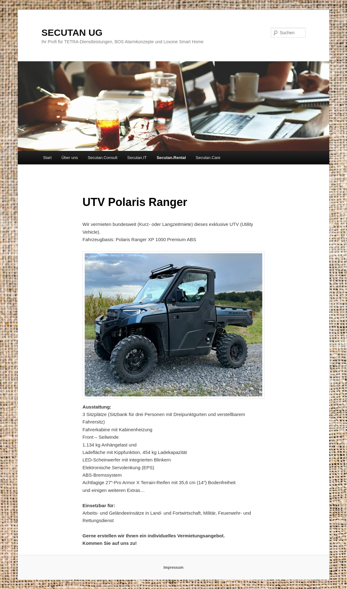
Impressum (173, 567)
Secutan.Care (208, 157)
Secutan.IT (137, 157)
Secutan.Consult (102, 157)
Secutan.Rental (171, 157)
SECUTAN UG (71, 32)
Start (47, 157)
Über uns (69, 157)
